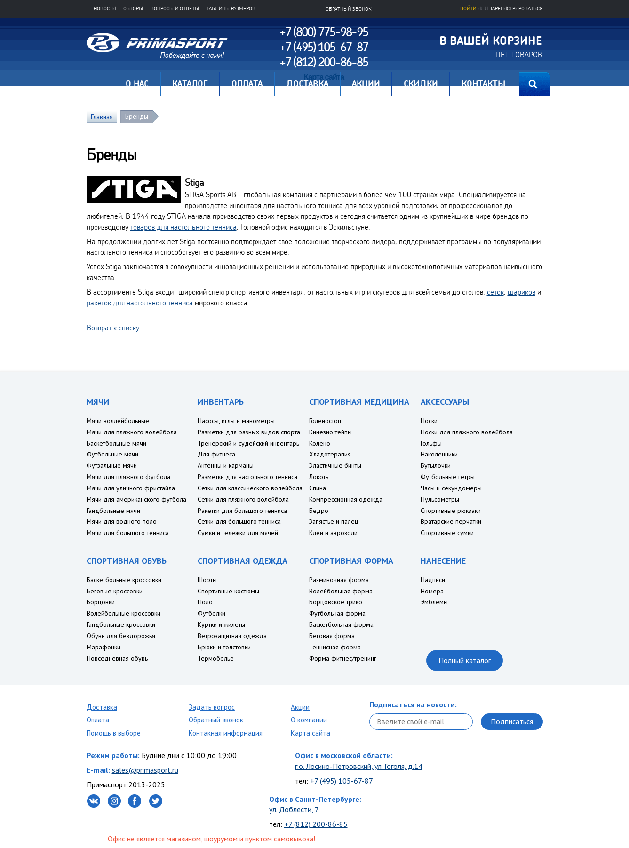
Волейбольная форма (341, 591)
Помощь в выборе (114, 732)
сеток (495, 291)
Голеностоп (325, 420)
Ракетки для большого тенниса (242, 510)
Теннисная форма (335, 647)
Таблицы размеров (231, 8)
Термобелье (216, 658)
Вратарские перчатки (451, 521)
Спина (317, 488)
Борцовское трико (335, 602)
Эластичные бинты (335, 465)
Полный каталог (464, 660)
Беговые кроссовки (115, 591)
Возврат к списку (113, 327)
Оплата (98, 719)
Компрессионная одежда (345, 499)
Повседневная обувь (117, 658)
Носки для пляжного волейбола (467, 432)
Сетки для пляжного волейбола (243, 499)
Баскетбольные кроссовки (124, 580)
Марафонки (103, 647)
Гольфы (431, 443)
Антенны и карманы (226, 465)
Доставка (102, 707)
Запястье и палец (333, 521)
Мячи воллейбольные (118, 420)
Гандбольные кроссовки (121, 624)
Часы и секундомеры (451, 488)
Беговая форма (332, 636)
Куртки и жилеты (221, 624)
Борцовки (101, 602)
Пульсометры (440, 499)
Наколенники (439, 454)
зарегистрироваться (516, 8)
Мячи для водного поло (122, 521)
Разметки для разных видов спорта (249, 432)
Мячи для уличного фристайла (131, 488)
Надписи (433, 580)
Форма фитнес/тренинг (342, 658)
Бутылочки (436, 465)
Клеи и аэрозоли (333, 532)
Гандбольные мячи (113, 510)
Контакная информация (226, 732)
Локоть (318, 476)
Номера (432, 591)
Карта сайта (310, 732)
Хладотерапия (330, 454)
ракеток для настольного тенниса (140, 302)
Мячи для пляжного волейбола (132, 432)
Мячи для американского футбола (136, 499)
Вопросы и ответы (175, 8)
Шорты (207, 580)
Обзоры (133, 8)
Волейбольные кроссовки (123, 613)
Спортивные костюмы (228, 591)
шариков (521, 291)
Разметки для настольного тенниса (247, 476)
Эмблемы (434, 602)
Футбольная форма (337, 613)
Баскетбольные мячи (116, 443)
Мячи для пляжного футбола (128, 476)
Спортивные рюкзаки (451, 510)
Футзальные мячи (112, 465)
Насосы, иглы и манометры (236, 420)
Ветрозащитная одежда (232, 636)
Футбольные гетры (448, 476)
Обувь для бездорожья (121, 636)
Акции (300, 707)
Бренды (136, 116)
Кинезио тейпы (330, 432)
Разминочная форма (339, 580)
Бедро (318, 510)
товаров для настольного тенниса (183, 227)
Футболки (211, 613)
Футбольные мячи (112, 454)
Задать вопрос (212, 707)
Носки (429, 420)
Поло (205, 602)
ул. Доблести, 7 (294, 809)
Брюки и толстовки (224, 647)
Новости (105, 8)
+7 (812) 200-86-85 (316, 824)
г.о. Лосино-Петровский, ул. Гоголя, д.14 (358, 766)
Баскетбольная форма (341, 624)
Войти (468, 8)
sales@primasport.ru (145, 770)
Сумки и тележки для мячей (238, 532)
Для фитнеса (216, 454)
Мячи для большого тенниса (128, 532)
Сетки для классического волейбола (250, 488)
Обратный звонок (216, 719)
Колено (319, 443)
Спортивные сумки (447, 532)
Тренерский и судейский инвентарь (248, 443)
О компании (309, 719)
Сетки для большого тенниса (239, 521)
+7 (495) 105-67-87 (341, 780)
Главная (100, 84)
